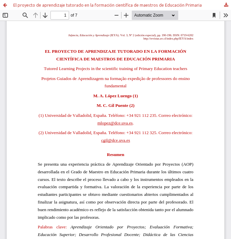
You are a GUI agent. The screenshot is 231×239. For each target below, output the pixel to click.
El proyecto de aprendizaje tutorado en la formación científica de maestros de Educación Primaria (107, 5)
